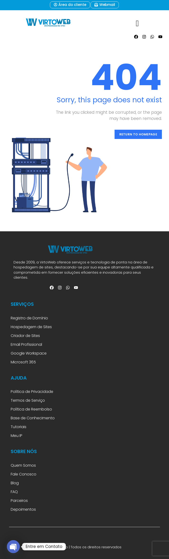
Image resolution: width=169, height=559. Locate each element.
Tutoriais (19, 427)
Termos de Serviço (28, 400)
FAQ (15, 492)
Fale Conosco (23, 474)
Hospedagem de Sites (31, 327)
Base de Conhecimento (33, 418)
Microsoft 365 (24, 362)
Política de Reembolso (31, 409)
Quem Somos (23, 465)
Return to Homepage (138, 134)
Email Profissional (26, 344)
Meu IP (16, 435)
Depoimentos (23, 509)
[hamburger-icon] (136, 21)
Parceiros (19, 500)
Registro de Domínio (29, 318)
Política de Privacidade (32, 391)
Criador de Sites (25, 335)
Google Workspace (29, 353)
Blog (15, 483)
